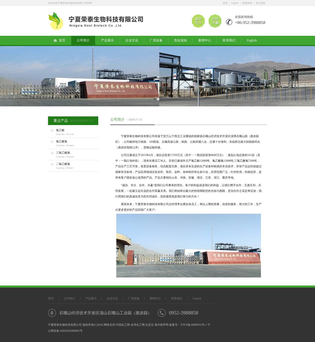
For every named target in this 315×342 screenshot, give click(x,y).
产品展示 (107, 40)
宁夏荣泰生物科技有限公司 (138, 136)
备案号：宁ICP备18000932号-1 (188, 324)
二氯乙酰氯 (77, 166)
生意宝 (149, 324)
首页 (225, 3)
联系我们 (229, 40)
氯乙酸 (77, 132)
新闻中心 (204, 40)
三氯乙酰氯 (77, 155)
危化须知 (180, 40)
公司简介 (83, 40)
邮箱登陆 (247, 3)
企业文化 (131, 40)
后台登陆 (260, 3)
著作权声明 (161, 324)
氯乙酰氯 (77, 144)
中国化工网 (123, 324)
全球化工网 (138, 324)
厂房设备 (156, 40)
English (235, 3)
